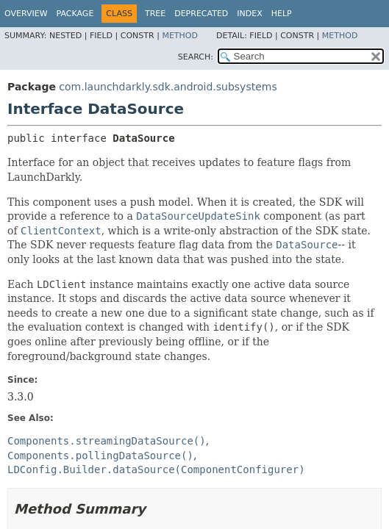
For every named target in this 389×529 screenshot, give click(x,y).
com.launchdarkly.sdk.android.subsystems (167, 87)
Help (281, 13)
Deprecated (201, 13)
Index (249, 13)
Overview (26, 13)
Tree (155, 13)
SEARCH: (195, 57)
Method (180, 35)
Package (75, 13)
